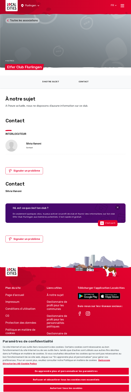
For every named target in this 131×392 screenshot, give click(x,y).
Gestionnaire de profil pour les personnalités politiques (57, 321)
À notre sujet (50, 81)
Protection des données (20, 322)
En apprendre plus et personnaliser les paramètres (66, 374)
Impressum (12, 301)
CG (7, 315)
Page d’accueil (14, 295)
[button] (30, 5)
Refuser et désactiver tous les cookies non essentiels (66, 382)
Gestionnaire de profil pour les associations (57, 337)
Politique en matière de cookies (20, 331)
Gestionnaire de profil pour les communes (57, 305)
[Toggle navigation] (122, 6)
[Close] (117, 207)
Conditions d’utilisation (20, 308)
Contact (84, 81)
